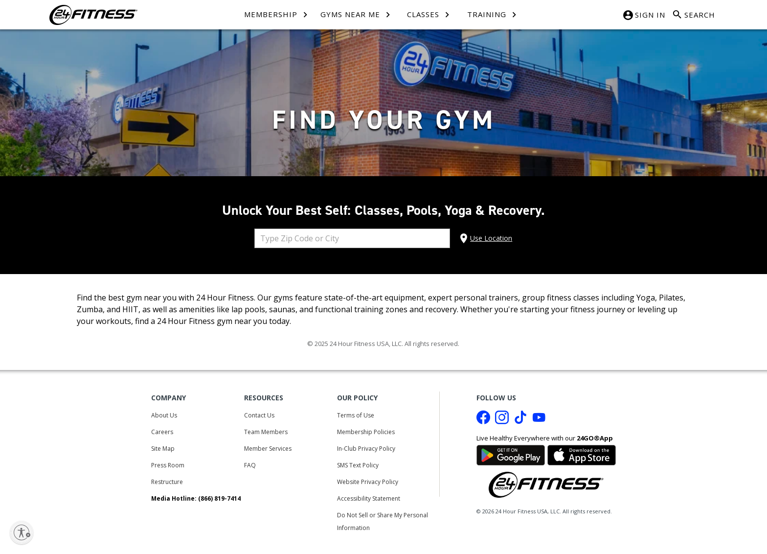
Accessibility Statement (368, 498)
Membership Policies (366, 432)
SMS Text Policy (358, 465)
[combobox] (352, 238)
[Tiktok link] (520, 420)
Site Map (163, 448)
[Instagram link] (502, 420)
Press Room (167, 465)
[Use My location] (485, 238)
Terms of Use (355, 415)
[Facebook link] (483, 420)
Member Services (268, 448)
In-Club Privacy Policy (366, 448)
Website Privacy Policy (367, 482)
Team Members (266, 432)
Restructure (167, 482)
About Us (164, 415)
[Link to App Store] (581, 454)
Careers (162, 432)
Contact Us (259, 415)
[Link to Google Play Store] (510, 454)
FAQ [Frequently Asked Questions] (250, 465)
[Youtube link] (539, 420)
